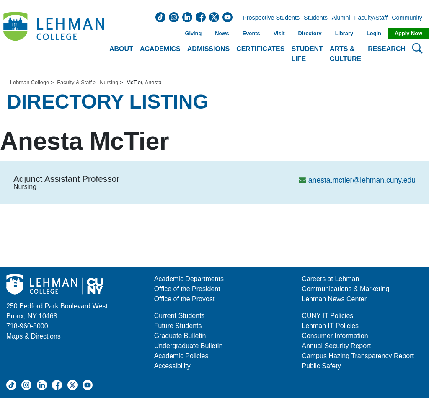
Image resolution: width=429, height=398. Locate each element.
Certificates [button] (260, 48)
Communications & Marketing (345, 288)
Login (374, 33)
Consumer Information (335, 335)
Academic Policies (181, 355)
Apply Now (408, 33)
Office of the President (187, 288)
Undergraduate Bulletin (188, 345)
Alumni (341, 18)
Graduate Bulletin (180, 335)
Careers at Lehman (330, 278)
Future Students (178, 325)
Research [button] (387, 48)
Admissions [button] (208, 48)
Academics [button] (160, 48)
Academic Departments (189, 278)
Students (315, 18)
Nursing (109, 82)
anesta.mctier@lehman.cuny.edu (362, 180)
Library (344, 33)
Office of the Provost (184, 298)
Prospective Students (268, 18)
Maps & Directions (33, 336)
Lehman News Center (334, 298)
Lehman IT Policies (330, 325)
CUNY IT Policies (327, 315)
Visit (279, 33)
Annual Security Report (336, 345)
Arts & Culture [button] (345, 53)
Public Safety (321, 366)
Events (251, 33)
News (222, 33)
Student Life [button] (307, 53)
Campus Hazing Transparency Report (358, 355)
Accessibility (172, 366)
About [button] (121, 48)
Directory (309, 33)
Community (409, 18)
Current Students (179, 315)
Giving (193, 33)
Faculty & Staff (74, 82)
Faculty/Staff (371, 18)
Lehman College (29, 82)
